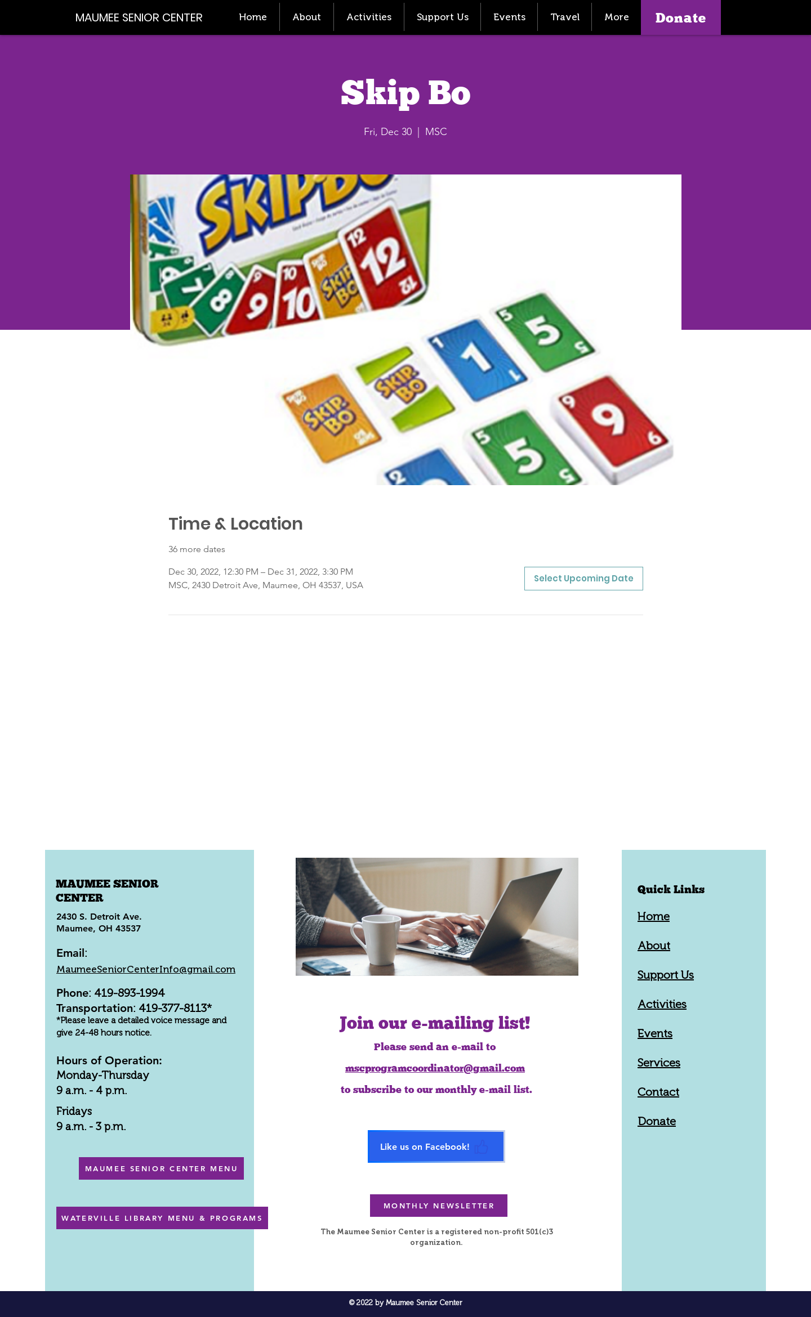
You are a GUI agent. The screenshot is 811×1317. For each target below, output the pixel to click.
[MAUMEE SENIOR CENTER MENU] (161, 1168)
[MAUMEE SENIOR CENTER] (145, 17)
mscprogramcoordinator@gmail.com (435, 1067)
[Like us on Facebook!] (436, 1146)
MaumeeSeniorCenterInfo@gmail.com (145, 969)
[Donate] (681, 17)
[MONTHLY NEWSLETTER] (438, 1205)
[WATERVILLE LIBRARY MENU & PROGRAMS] (162, 1218)
